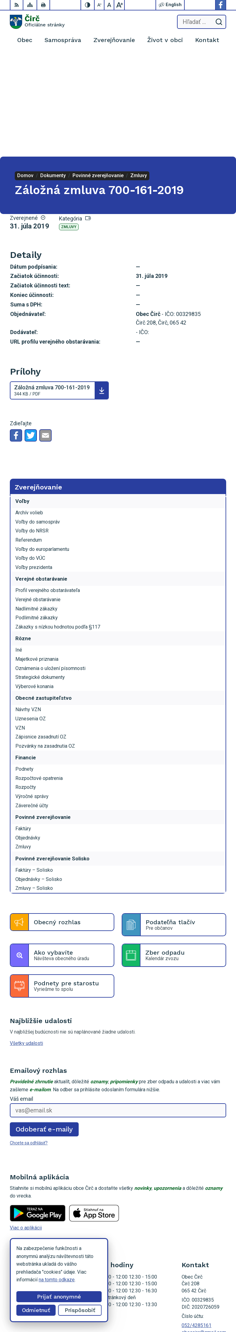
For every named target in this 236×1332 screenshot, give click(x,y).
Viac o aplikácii (26, 1124)
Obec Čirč (215, 1308)
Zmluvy (69, 124)
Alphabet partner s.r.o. (203, 1300)
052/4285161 (196, 1222)
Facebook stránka (201, 1236)
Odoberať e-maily (44, 1026)
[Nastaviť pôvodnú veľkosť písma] (109, 5)
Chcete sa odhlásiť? (29, 1039)
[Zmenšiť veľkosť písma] (99, 5)
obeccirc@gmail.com (204, 1229)
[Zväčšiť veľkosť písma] (119, 5)
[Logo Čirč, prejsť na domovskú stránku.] (37, 22)
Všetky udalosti (26, 940)
